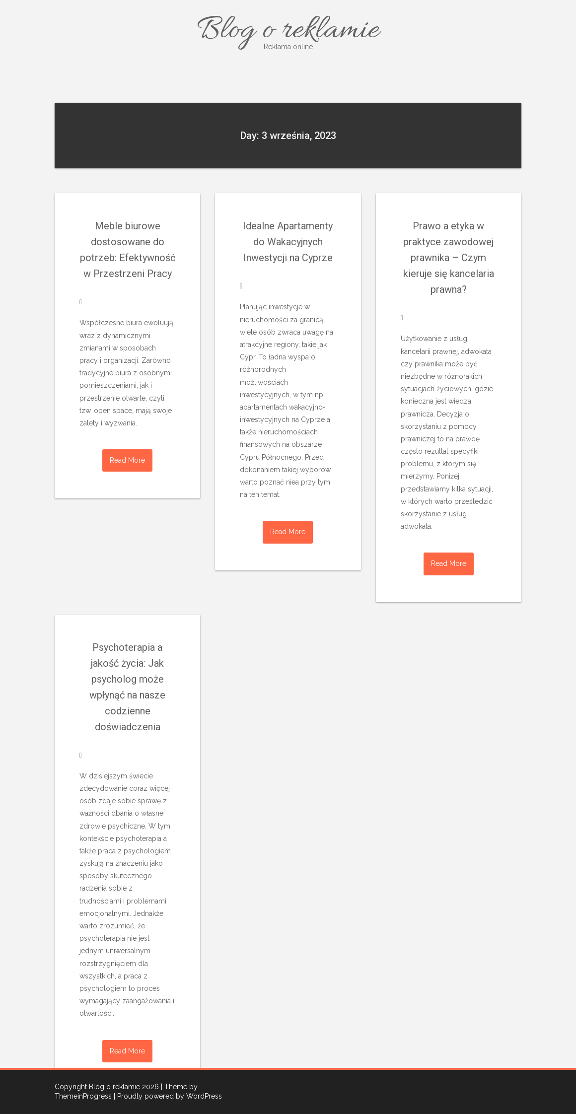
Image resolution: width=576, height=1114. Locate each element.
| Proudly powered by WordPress (168, 1096)
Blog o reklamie (288, 31)
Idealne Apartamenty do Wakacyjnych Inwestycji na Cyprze (288, 242)
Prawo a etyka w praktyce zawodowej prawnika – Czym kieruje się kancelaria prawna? (448, 257)
